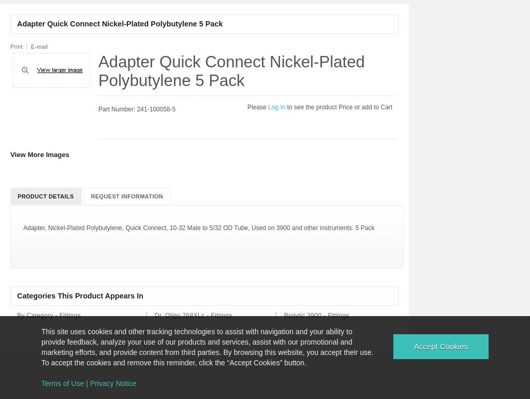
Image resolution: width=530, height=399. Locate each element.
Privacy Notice (113, 383)
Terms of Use (62, 383)
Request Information (127, 196)
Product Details (46, 196)
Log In (277, 107)
